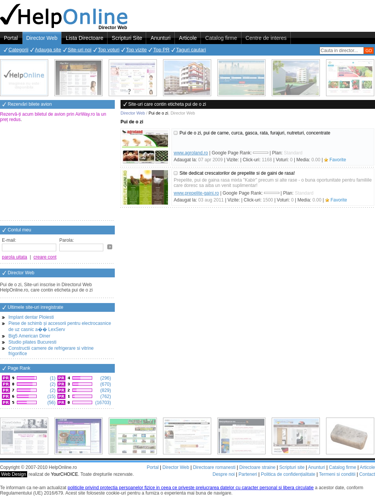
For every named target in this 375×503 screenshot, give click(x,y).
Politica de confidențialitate (288, 474)
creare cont (45, 257)
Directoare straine (257, 467)
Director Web (41, 38)
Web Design (13, 474)
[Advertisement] (57, 172)
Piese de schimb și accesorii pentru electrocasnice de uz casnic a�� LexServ (59, 326)
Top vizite (136, 49)
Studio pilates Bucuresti (32, 342)
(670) (105, 384)
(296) (105, 378)
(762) (105, 396)
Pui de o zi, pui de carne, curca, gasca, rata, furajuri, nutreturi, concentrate (254, 133)
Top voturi (108, 49)
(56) (50, 402)
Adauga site (48, 49)
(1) (52, 378)
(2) (52, 384)
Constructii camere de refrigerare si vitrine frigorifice (51, 351)
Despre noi (223, 474)
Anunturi (160, 38)
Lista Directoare (84, 38)
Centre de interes (266, 38)
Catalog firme (221, 38)
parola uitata (14, 257)
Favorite (337, 159)
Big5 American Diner (29, 336)
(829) (105, 390)
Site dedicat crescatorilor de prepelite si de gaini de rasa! (237, 173)
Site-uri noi (79, 49)
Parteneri (247, 474)
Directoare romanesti (214, 467)
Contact (367, 474)
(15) (50, 396)
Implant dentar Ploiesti (31, 317)
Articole (188, 38)
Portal (11, 38)
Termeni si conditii (337, 474)
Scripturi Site (127, 38)
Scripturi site (292, 467)
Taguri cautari (191, 49)
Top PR (161, 49)
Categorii (18, 49)
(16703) (102, 402)
